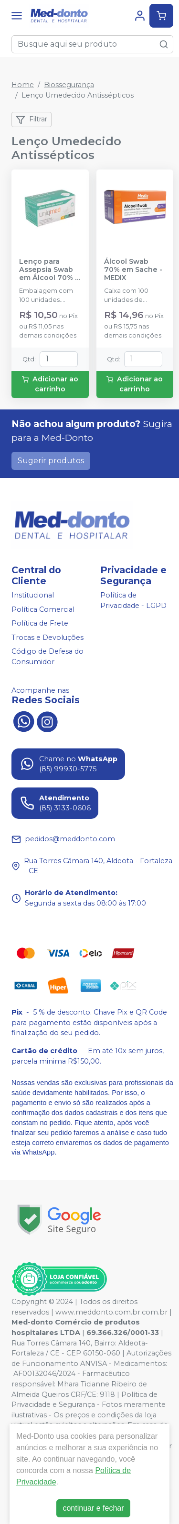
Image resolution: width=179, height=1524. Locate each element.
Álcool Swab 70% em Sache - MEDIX (133, 270)
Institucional (32, 595)
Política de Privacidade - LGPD (133, 600)
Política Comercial (42, 609)
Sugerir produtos (51, 460)
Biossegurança (69, 84)
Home (22, 84)
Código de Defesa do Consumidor (47, 657)
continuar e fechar (93, 1508)
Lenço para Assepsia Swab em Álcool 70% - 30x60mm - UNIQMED (48, 270)
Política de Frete (39, 623)
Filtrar (31, 119)
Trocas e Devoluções (47, 637)
